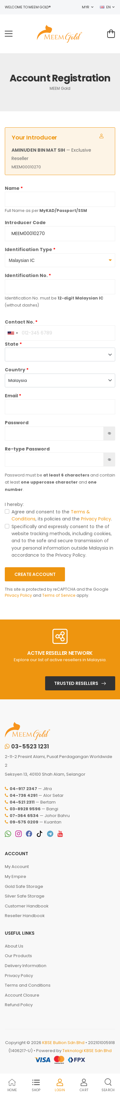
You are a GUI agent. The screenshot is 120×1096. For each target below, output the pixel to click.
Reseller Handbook (25, 916)
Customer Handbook (27, 906)
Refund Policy (19, 1005)
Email (11, 395)
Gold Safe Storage (24, 886)
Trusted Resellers (76, 683)
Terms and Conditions (28, 985)
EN (105, 7)
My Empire (15, 876)
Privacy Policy (96, 519)
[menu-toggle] (8, 34)
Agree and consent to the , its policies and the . (62, 515)
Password (16, 422)
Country (15, 370)
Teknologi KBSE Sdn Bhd (87, 1051)
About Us (14, 946)
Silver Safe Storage (24, 896)
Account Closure (22, 995)
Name (12, 188)
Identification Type (28, 249)
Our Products (18, 956)
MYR (85, 7)
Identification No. (26, 275)
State (12, 344)
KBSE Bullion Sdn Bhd (63, 1043)
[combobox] (12, 333)
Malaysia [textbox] (17, 380)
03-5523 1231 (27, 746)
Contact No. (19, 322)
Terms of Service (59, 595)
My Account (17, 867)
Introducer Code (25, 222)
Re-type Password (27, 449)
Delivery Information (25, 966)
